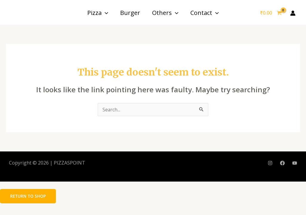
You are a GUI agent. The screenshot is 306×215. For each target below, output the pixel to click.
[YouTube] (294, 163)
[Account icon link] (293, 13)
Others (165, 13)
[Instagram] (270, 163)
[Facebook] (282, 163)
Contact (204, 13)
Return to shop (28, 196)
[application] (105, 13)
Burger (130, 13)
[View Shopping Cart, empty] (270, 13)
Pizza (97, 13)
